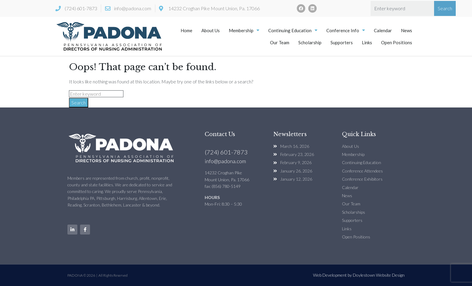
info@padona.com (225, 161)
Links (367, 42)
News (406, 30)
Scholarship (309, 42)
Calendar (383, 30)
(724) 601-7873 (226, 152)
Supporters (342, 42)
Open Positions (396, 42)
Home (186, 30)
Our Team (279, 42)
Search (78, 102)
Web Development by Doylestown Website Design (359, 275)
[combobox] (402, 8)
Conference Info (345, 30)
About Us (210, 30)
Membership (244, 30)
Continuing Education (292, 30)
